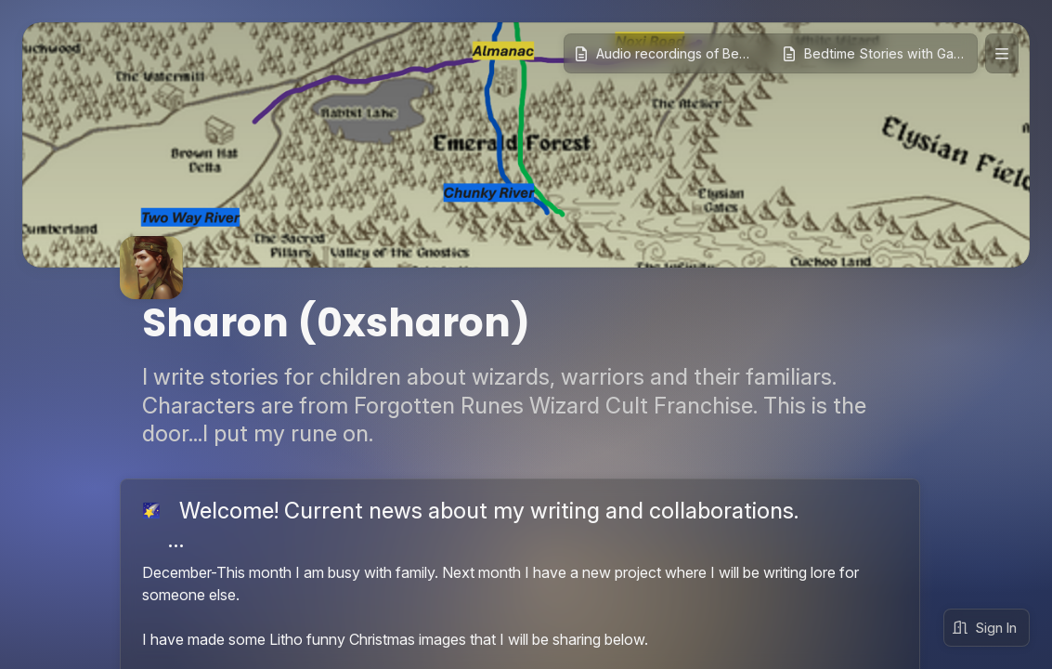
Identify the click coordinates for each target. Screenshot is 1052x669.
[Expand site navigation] (1002, 53)
